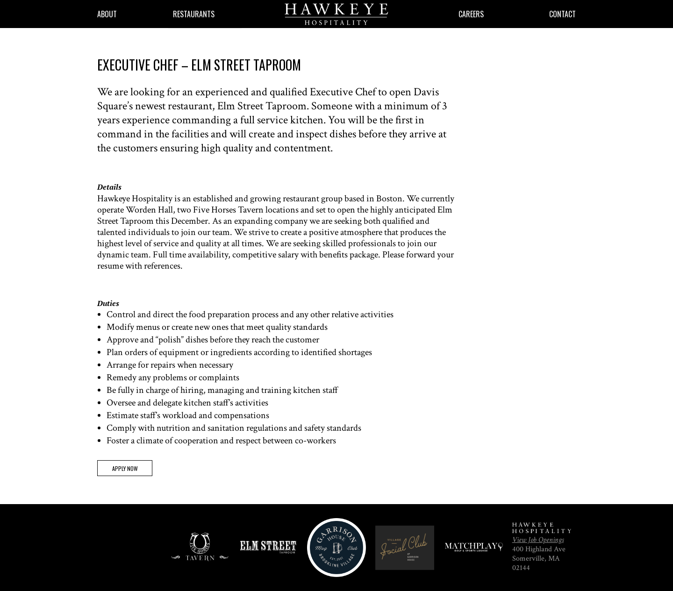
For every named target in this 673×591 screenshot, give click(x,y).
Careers (471, 14)
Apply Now (125, 468)
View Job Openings (538, 540)
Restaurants (194, 14)
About (107, 14)
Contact (562, 14)
